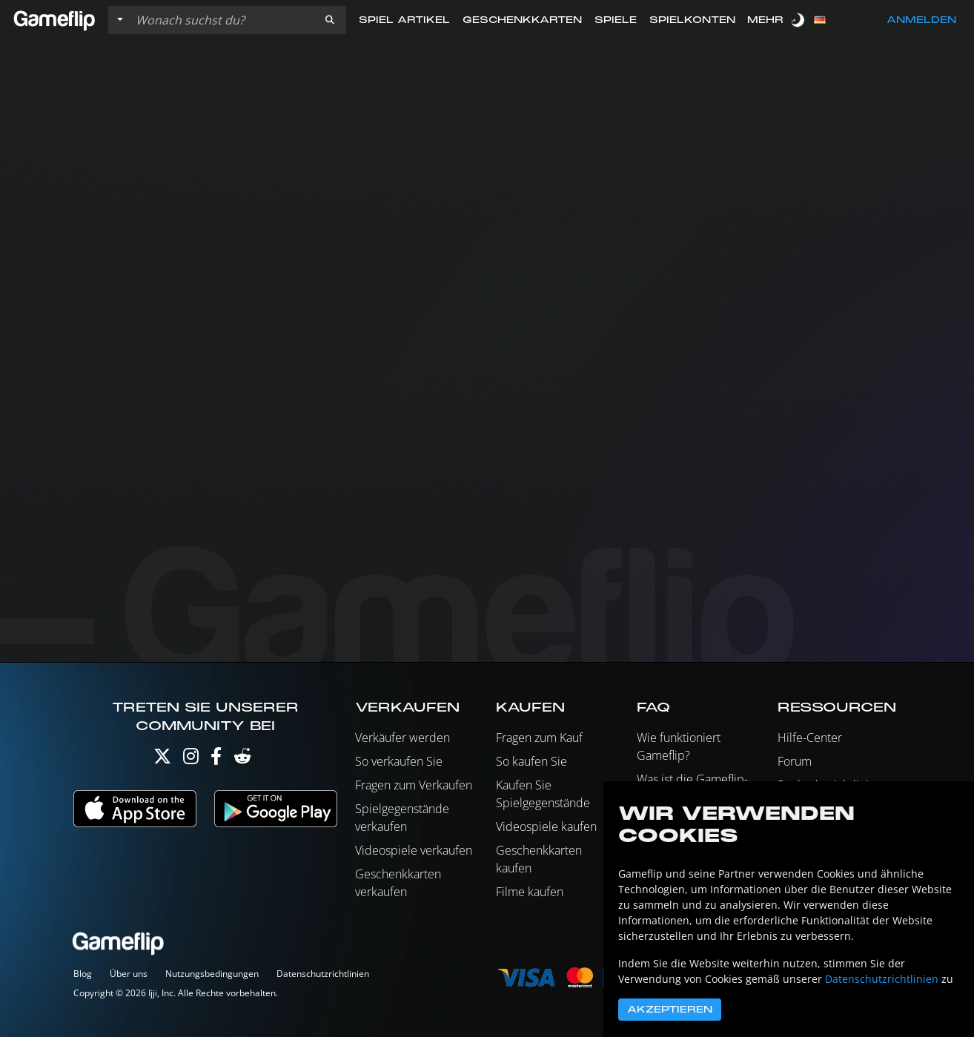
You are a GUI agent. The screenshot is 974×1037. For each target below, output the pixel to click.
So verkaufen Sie (399, 761)
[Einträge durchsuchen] (221, 20)
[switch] (799, 19)
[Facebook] (216, 759)
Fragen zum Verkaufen (413, 785)
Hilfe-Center (810, 737)
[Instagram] (191, 759)
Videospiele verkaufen (413, 850)
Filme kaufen (529, 892)
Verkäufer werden (402, 737)
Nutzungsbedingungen (212, 973)
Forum (795, 761)
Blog (82, 973)
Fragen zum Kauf (539, 737)
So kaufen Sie (531, 761)
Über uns (129, 973)
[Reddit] (242, 759)
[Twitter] (162, 759)
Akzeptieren (669, 1010)
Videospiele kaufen (546, 826)
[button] (330, 20)
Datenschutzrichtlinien (322, 973)
